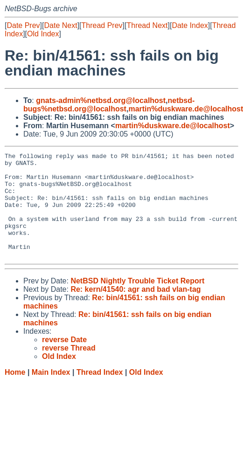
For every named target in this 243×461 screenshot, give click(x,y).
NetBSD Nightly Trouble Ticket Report (137, 302)
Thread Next (146, 25)
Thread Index (99, 393)
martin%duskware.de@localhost (172, 126)
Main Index (51, 393)
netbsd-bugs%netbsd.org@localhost (108, 104)
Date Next (60, 25)
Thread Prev (102, 25)
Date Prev (23, 25)
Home (15, 393)
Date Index (190, 25)
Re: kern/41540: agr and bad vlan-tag (135, 310)
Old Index (43, 34)
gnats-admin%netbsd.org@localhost (101, 100)
